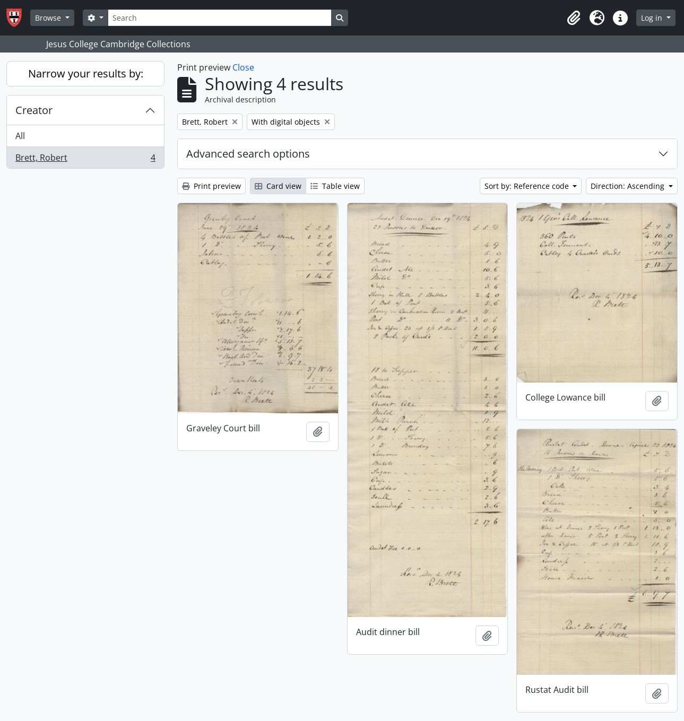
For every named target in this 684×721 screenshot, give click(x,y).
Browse (49, 18)
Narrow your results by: (85, 73)
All (20, 136)
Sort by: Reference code (527, 186)
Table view (335, 186)
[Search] (220, 18)
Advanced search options (248, 153)
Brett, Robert (85, 159)
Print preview (211, 186)
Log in (652, 18)
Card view (278, 186)
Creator (34, 110)
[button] (573, 18)
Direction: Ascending (628, 186)
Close (243, 67)
